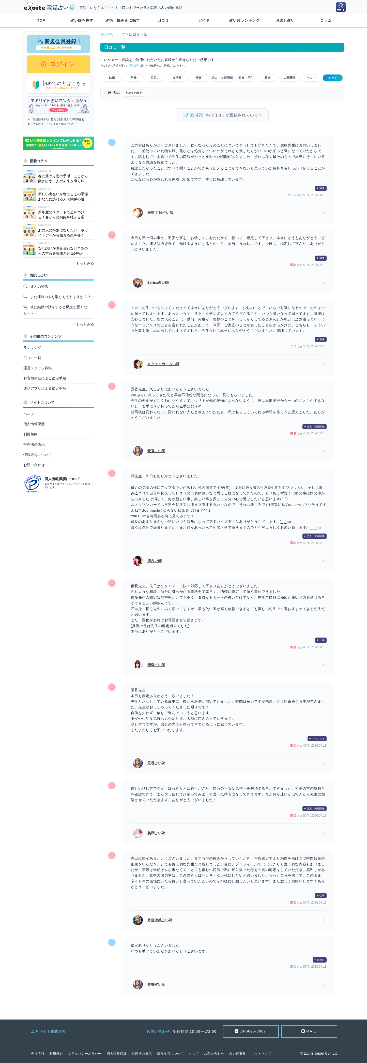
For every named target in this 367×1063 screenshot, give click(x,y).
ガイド (204, 20)
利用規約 (30, 434)
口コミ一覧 (32, 358)
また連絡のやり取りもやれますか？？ (60, 297)
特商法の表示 (34, 444)
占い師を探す (81, 20)
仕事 (198, 78)
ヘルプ (28, 414)
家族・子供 (246, 78)
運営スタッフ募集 (37, 368)
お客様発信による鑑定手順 (44, 378)
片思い (155, 78)
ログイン (61, 64)
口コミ (163, 20)
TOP (41, 20)
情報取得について (37, 455)
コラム (326, 20)
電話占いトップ (112, 34)
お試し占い (285, 20)
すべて (332, 78)
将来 (268, 78)
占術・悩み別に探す (122, 20)
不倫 (133, 78)
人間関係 (289, 78)
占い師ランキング (244, 20)
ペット (311, 78)
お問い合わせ (34, 465)
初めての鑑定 (134, 92)
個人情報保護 (34, 424)
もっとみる (85, 263)
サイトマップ (261, 1053)
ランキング (32, 348)
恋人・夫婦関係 (222, 78)
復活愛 (176, 78)
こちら (49, 124)
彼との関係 (38, 287)
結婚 (112, 78)
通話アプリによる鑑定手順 (44, 388)
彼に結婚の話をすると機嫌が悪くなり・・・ (55, 310)
